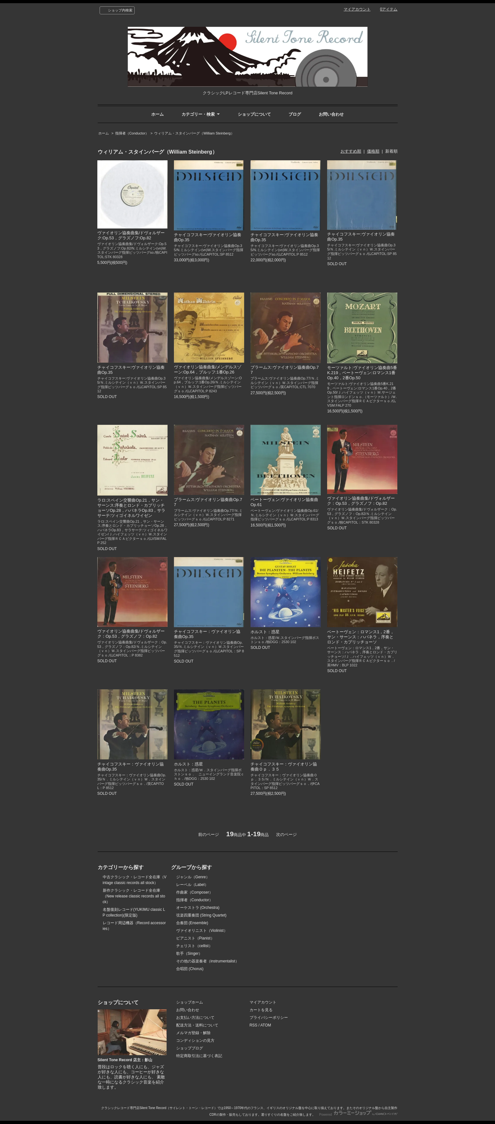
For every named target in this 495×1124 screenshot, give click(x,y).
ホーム (157, 114)
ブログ (295, 114)
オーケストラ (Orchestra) (198, 907)
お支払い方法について (195, 1017)
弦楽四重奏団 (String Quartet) (201, 915)
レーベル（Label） (192, 884)
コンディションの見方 (195, 1040)
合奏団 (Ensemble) (192, 923)
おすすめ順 (351, 151)
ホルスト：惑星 (265, 631)
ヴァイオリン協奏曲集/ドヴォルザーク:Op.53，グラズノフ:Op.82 (131, 235)
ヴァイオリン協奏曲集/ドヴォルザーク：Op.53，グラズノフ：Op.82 (361, 501)
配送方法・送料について (197, 1025)
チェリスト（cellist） (194, 946)
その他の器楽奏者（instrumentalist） (207, 961)
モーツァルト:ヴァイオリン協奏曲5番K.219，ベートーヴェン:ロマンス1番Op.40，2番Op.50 (362, 372)
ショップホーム (189, 1002)
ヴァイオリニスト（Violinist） (202, 930)
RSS (254, 1025)
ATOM (265, 1025)
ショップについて (254, 114)
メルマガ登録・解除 (193, 1033)
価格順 (373, 151)
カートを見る (261, 1010)
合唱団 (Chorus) (190, 969)
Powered (358, 1114)
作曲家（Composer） (194, 892)
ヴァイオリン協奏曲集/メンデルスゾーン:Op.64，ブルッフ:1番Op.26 (208, 369)
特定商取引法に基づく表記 (199, 1056)
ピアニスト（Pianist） (195, 938)
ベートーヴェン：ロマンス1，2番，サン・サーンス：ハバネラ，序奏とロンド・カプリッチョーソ (360, 636)
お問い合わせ (331, 114)
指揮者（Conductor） (132, 133)
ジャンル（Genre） (193, 877)
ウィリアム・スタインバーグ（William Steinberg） (194, 133)
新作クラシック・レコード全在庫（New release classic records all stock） (134, 896)
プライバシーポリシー (269, 1017)
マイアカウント (357, 9)
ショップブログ (189, 1048)
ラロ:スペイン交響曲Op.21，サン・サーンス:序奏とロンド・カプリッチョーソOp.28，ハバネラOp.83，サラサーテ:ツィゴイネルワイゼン (131, 508)
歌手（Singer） (189, 953)
